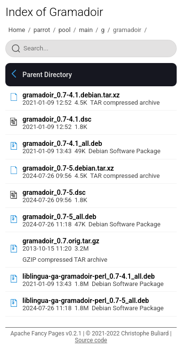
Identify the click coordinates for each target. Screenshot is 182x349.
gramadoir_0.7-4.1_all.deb (62, 143)
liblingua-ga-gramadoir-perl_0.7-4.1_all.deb (88, 276)
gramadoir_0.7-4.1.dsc (56, 119)
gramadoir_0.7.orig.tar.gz (60, 241)
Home (16, 29)
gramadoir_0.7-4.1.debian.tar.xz (70, 95)
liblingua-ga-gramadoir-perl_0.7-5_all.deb (85, 300)
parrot (41, 29)
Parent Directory (47, 75)
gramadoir (127, 29)
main (86, 29)
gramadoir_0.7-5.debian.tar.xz (68, 168)
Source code (91, 340)
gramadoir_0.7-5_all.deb (59, 217)
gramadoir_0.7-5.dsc (53, 192)
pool (64, 29)
